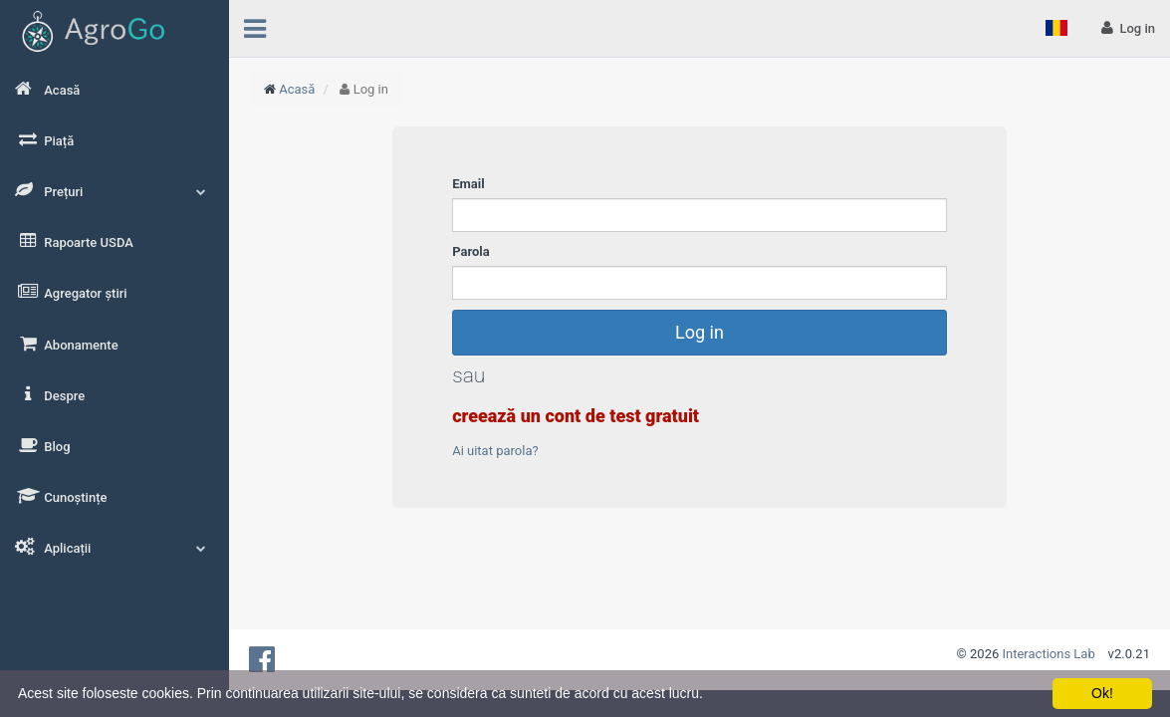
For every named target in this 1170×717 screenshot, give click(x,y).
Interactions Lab (1049, 653)
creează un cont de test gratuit (575, 415)
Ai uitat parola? (495, 450)
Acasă (297, 89)
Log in (699, 332)
